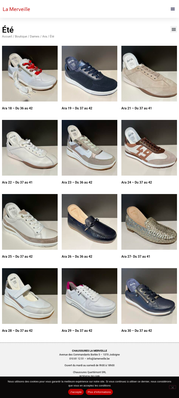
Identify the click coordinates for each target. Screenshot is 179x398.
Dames (34, 36)
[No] (172, 387)
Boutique (21, 36)
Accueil (7, 36)
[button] (172, 9)
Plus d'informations (99, 392)
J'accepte (76, 392)
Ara (44, 36)
